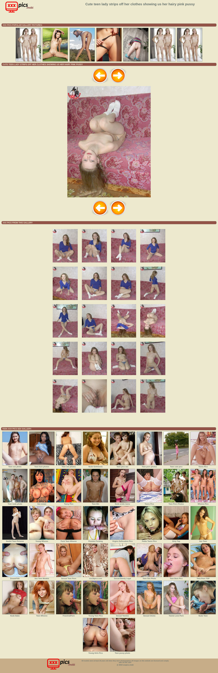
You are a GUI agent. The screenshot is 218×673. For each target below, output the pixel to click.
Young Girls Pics (95, 652)
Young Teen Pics (95, 615)
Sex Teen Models (41, 578)
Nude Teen (203, 615)
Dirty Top (176, 540)
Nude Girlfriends (95, 466)
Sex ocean (41, 503)
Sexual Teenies (122, 615)
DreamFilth (15, 578)
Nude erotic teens (122, 503)
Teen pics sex (122, 466)
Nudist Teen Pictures (15, 540)
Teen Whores (41, 615)
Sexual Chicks (149, 615)
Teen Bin (95, 503)
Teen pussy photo (122, 652)
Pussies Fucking (95, 540)
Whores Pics (203, 503)
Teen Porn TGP (203, 578)
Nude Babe (15, 615)
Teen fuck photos (41, 466)
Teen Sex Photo (149, 578)
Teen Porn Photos (176, 503)
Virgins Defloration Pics (122, 540)
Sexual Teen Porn (68, 578)
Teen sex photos (68, 466)
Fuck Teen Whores (68, 540)
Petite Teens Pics (149, 540)
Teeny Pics (68, 503)
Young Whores (41, 540)
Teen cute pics (176, 466)
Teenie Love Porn (176, 615)
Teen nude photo (15, 503)
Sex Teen (203, 540)
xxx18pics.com (95, 578)
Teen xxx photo (15, 466)
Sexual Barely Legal (122, 578)
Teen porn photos (149, 466)
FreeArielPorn (68, 615)
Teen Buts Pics (176, 578)
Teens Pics (203, 466)
